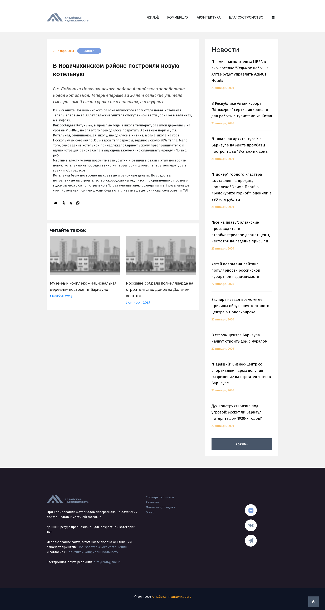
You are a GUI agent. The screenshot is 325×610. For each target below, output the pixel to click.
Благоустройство (246, 17)
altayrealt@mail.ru (108, 562)
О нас (150, 512)
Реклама (152, 502)
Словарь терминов (160, 497)
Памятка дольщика (160, 507)
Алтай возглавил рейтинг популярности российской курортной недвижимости (242, 276)
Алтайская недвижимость (171, 597)
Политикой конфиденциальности (92, 552)
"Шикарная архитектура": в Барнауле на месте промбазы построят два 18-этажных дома (242, 151)
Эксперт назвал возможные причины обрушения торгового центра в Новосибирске (242, 312)
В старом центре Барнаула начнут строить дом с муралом (242, 344)
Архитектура (209, 17)
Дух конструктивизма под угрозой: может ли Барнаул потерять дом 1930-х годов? (242, 418)
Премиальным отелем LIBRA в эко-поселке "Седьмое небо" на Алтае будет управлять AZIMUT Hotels (242, 77)
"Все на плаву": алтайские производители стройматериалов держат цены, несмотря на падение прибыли (242, 238)
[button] (273, 17)
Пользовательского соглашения (102, 547)
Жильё (153, 17)
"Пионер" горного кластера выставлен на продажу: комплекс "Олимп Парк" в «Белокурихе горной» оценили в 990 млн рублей (242, 193)
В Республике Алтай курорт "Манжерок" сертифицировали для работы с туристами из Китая (242, 116)
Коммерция (177, 17)
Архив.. (242, 444)
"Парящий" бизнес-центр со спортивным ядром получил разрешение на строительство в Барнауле (242, 380)
